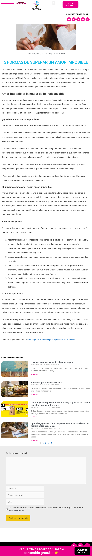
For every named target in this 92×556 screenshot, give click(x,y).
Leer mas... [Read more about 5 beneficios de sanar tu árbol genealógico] (34, 374)
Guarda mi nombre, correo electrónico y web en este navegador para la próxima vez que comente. (47, 509)
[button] (53, 3)
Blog (50, 54)
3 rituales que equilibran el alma (46, 382)
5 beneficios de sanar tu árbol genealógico (52, 362)
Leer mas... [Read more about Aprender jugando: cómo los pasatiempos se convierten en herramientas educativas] (34, 440)
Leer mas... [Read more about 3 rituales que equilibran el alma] (34, 394)
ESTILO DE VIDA (59, 54)
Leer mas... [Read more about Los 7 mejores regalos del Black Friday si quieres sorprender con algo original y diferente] (34, 417)
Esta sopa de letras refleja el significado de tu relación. (52, 340)
